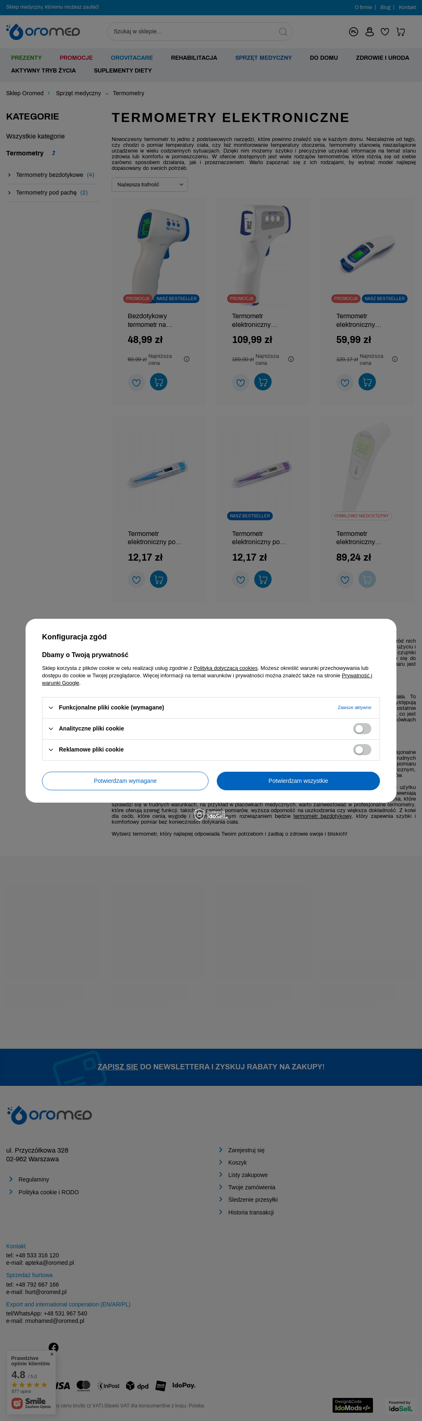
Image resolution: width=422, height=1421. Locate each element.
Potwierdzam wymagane (125, 780)
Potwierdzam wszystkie (298, 780)
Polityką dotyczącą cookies (226, 668)
